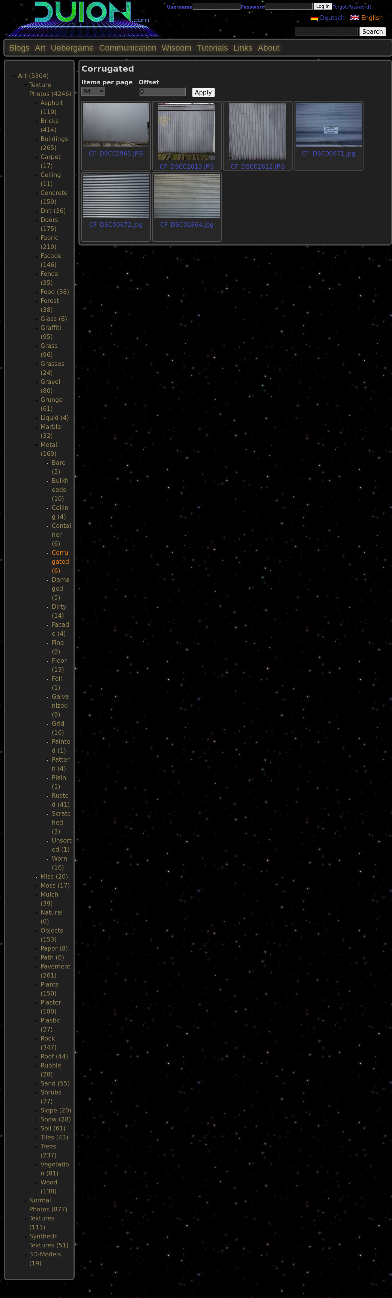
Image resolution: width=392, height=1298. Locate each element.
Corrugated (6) (60, 561)
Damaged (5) (61, 588)
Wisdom (176, 47)
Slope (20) (56, 1110)
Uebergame (72, 47)
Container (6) (61, 534)
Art (40, 47)
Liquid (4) (55, 417)
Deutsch (328, 17)
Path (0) (52, 957)
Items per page (107, 82)
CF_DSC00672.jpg (116, 224)
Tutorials (212, 47)
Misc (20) (54, 876)
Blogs (19, 47)
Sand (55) (55, 1083)
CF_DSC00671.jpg (329, 153)
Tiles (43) (54, 1137)
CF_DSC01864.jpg (187, 224)
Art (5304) (33, 75)
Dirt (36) (53, 210)
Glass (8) (54, 318)
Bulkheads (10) (60, 489)
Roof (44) (54, 1056)
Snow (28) (56, 1119)
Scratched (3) (61, 822)
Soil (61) (53, 1128)
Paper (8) (54, 948)
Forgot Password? (351, 7)
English (366, 17)
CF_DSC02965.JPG (116, 153)
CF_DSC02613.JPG (187, 166)
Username (179, 7)
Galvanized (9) (60, 705)
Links (242, 47)
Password (252, 7)
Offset (149, 82)
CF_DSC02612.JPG (258, 166)
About (268, 47)
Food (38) (55, 291)
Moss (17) (55, 885)
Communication (127, 47)
